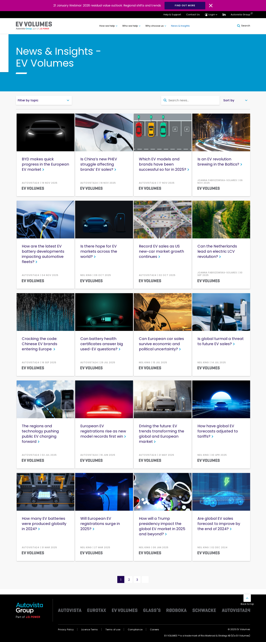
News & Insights (180, 26)
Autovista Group (240, 14)
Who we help (130, 26)
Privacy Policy (66, 629)
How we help (107, 26)
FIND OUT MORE (185, 5)
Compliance (135, 629)
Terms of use (112, 629)
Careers (154, 629)
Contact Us (193, 14)
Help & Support (172, 14)
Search (243, 25)
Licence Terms (89, 629)
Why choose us (154, 26)
